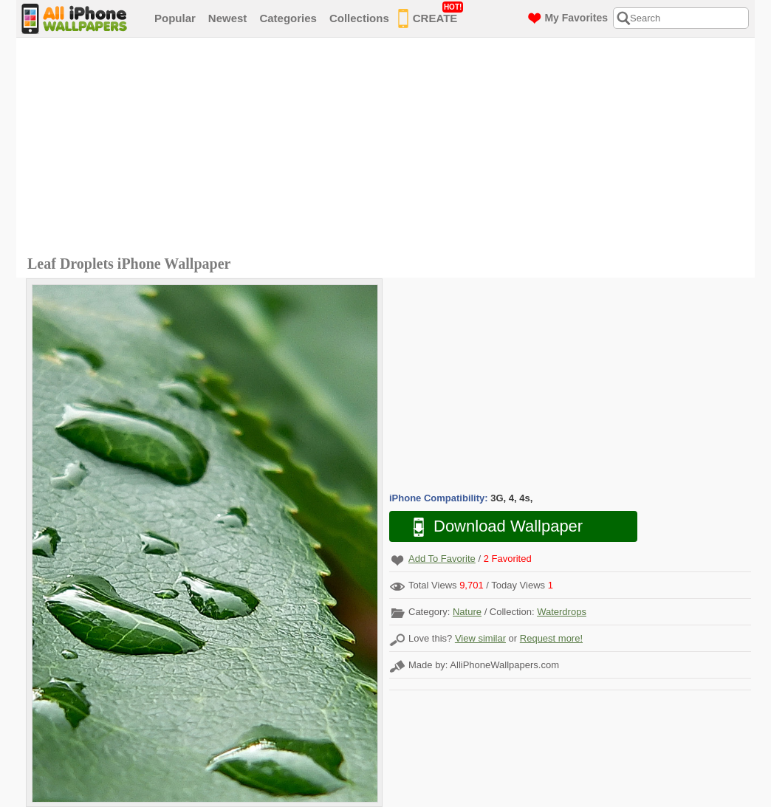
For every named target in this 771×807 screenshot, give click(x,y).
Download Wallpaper (490, 527)
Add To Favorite (442, 558)
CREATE (431, 15)
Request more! (551, 638)
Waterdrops (561, 611)
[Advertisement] (389, 148)
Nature (467, 611)
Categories (288, 18)
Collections (359, 18)
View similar (480, 638)
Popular (175, 18)
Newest (227, 18)
